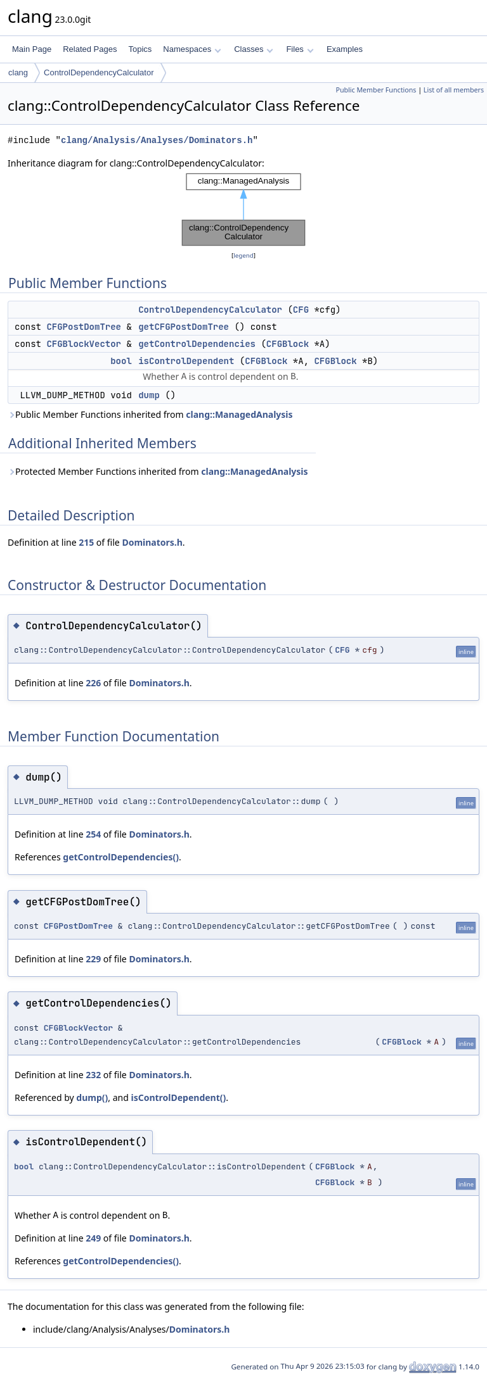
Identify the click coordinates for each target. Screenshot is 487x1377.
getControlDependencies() (121, 857)
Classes (253, 49)
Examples (345, 49)
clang (18, 72)
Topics (140, 49)
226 (93, 683)
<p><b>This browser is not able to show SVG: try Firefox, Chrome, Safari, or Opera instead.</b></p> (243, 209)
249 (93, 1238)
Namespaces (192, 49)
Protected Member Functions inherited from (158, 471)
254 (93, 834)
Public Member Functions (375, 89)
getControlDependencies (197, 343)
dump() (92, 1097)
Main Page (31, 49)
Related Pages (90, 49)
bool (121, 361)
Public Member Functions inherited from (150, 414)
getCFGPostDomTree (183, 326)
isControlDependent (186, 361)
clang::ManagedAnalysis (239, 414)
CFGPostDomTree (83, 326)
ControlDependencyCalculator (98, 72)
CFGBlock (287, 343)
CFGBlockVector (83, 343)
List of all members (454, 89)
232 (93, 1075)
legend (243, 255)
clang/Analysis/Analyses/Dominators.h (156, 140)
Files (299, 49)
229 (93, 959)
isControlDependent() (178, 1097)
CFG (301, 309)
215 (86, 542)
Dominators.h (152, 542)
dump (149, 395)
